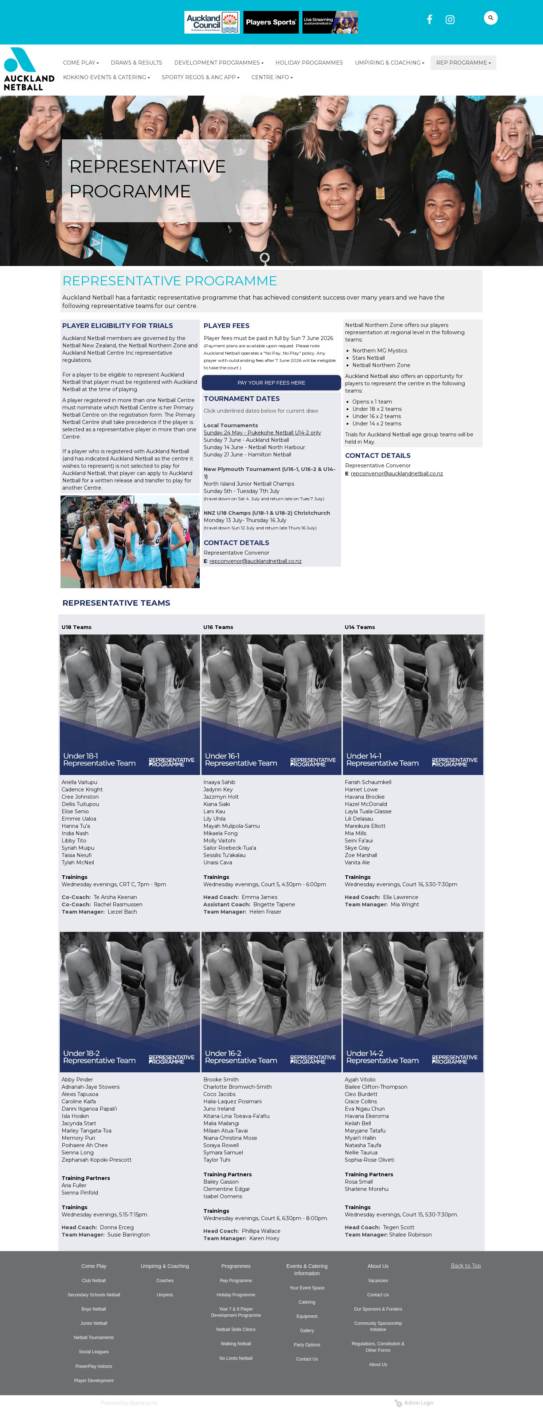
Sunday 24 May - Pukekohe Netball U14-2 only (262, 432)
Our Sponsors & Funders (378, 1309)
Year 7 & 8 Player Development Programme (236, 1312)
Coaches (164, 1280)
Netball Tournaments (94, 1337)
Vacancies (378, 1280)
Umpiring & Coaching (165, 1266)
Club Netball (94, 1280)
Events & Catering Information (307, 1269)
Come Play (93, 1266)
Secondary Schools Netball (93, 1294)
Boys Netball (94, 1309)
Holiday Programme (235, 1294)
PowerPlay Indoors (93, 1366)
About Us (378, 1266)
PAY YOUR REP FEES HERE (271, 383)
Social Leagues (94, 1351)
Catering (307, 1302)
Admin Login (413, 1403)
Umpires (165, 1294)
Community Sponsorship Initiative (378, 1326)
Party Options (307, 1344)
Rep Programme (236, 1280)
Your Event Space (307, 1288)
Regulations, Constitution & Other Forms (378, 1347)
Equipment (307, 1316)
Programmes (235, 1266)
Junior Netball (94, 1323)
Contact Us (307, 1359)
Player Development (93, 1380)
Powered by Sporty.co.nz (129, 1403)
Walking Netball (236, 1343)
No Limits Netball (236, 1358)
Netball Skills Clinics (235, 1329)
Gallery (307, 1330)
